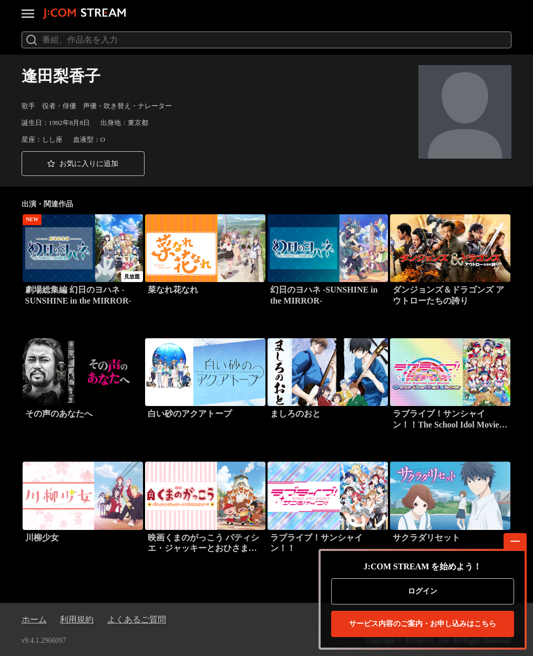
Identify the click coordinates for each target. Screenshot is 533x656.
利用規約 (77, 619)
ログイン (422, 591)
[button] (83, 163)
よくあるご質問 (136, 619)
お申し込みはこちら (422, 624)
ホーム (34, 619)
